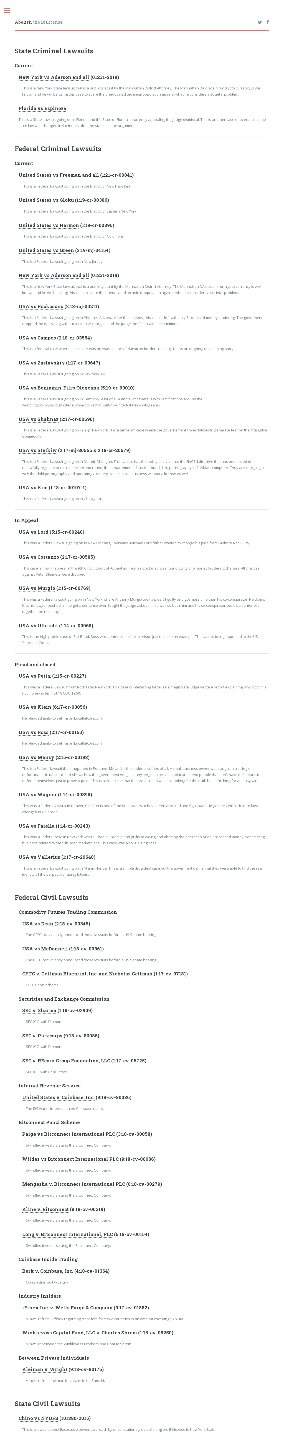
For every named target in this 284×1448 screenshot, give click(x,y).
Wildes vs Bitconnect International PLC (70, 1159)
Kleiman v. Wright (44, 1369)
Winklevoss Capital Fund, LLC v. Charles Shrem (79, 1333)
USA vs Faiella (37, 826)
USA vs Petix (35, 676)
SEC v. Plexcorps (42, 1036)
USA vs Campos (37, 338)
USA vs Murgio (37, 588)
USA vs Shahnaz (39, 419)
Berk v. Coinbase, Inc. (47, 1271)
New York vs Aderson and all (54, 77)
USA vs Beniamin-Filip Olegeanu (59, 388)
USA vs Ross (34, 732)
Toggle (10, 10)
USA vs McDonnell (45, 949)
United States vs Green (46, 250)
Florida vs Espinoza (42, 108)
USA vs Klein (35, 707)
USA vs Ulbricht (38, 626)
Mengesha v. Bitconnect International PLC (73, 1184)
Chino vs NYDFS (38, 1418)
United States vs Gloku (46, 200)
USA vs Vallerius (39, 857)
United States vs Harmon (49, 225)
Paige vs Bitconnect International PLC (68, 1134)
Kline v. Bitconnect (45, 1209)
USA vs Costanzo (39, 557)
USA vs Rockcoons (41, 306)
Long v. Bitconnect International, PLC (67, 1234)
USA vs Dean (37, 924)
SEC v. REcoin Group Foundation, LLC (66, 1061)
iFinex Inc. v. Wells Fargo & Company (67, 1308)
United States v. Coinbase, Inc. (58, 1097)
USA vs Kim (33, 488)
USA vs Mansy (36, 757)
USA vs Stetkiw (38, 450)
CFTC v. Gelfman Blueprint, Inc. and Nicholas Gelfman (87, 974)
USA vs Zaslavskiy (42, 363)
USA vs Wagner (38, 795)
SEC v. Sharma (39, 1010)
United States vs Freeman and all (59, 175)
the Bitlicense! (39, 22)
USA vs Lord (34, 532)
